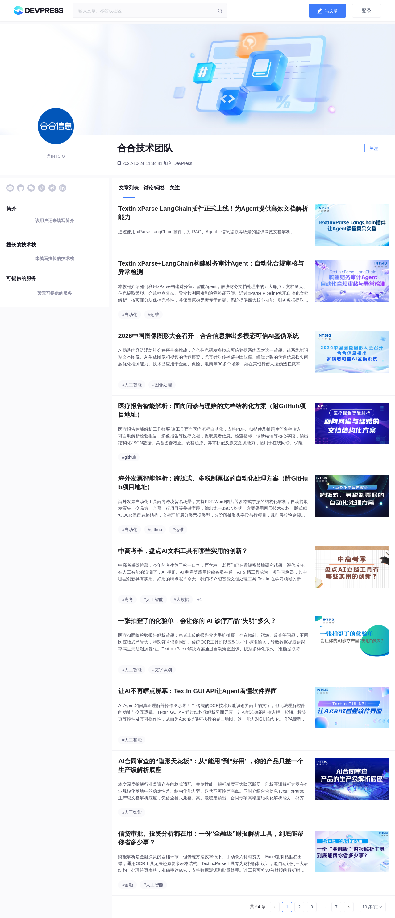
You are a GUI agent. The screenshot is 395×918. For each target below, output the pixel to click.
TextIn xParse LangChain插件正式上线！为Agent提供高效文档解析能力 (213, 213)
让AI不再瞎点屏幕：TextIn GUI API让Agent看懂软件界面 (197, 691)
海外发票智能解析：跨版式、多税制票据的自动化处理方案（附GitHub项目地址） (213, 482)
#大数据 (181, 599)
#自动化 (129, 314)
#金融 (127, 884)
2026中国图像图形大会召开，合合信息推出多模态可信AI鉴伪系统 (208, 335)
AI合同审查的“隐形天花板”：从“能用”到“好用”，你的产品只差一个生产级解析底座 (210, 765)
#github (129, 457)
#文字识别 (162, 669)
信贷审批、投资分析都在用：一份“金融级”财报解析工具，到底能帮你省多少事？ (210, 838)
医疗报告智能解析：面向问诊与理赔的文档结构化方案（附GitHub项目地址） (212, 410)
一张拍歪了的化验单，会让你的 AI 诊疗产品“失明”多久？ (197, 620)
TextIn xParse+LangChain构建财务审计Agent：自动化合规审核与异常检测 (210, 267)
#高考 (127, 599)
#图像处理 (162, 384)
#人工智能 (132, 384)
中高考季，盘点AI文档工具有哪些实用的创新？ (183, 550)
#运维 (153, 314)
